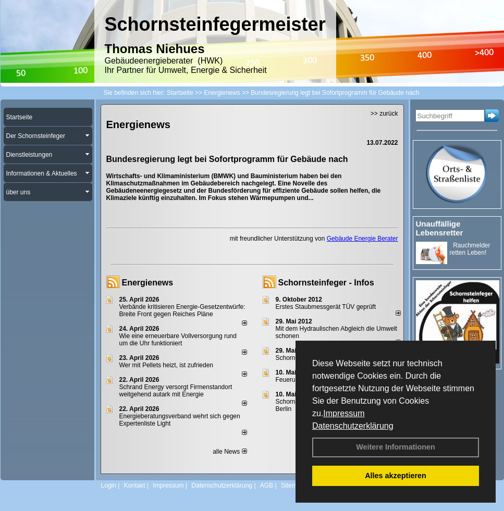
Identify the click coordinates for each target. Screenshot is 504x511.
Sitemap (292, 485)
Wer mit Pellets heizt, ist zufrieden (166, 365)
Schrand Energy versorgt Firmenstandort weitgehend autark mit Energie (175, 390)
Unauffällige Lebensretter (439, 228)
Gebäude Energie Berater (362, 238)
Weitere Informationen (395, 447)
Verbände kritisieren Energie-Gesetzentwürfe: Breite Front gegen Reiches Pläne (182, 310)
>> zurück (384, 113)
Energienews (148, 282)
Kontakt (134, 485)
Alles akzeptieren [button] (395, 475)
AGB (266, 485)
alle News (230, 451)
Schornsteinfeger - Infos (326, 282)
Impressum (343, 413)
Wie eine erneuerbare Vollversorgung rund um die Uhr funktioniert (178, 339)
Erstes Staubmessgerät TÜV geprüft (326, 306)
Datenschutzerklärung (353, 425)
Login (108, 485)
